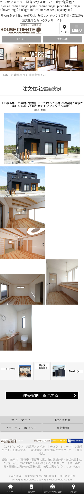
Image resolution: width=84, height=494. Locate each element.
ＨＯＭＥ (10, 492)
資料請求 (62, 38)
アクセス (64, 32)
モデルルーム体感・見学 (53, 492)
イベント (21, 38)
